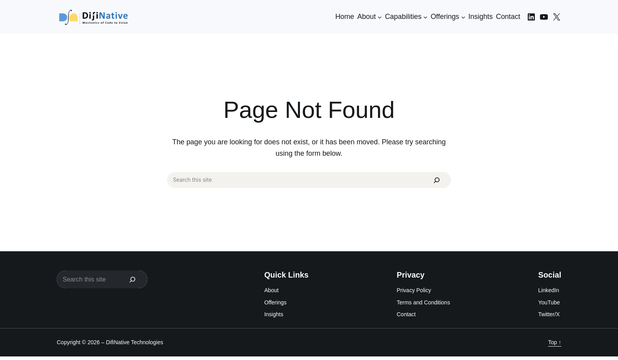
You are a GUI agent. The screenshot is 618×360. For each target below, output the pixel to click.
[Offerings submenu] (463, 17)
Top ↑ (554, 346)
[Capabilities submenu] (425, 17)
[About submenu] (380, 17)
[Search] (433, 181)
